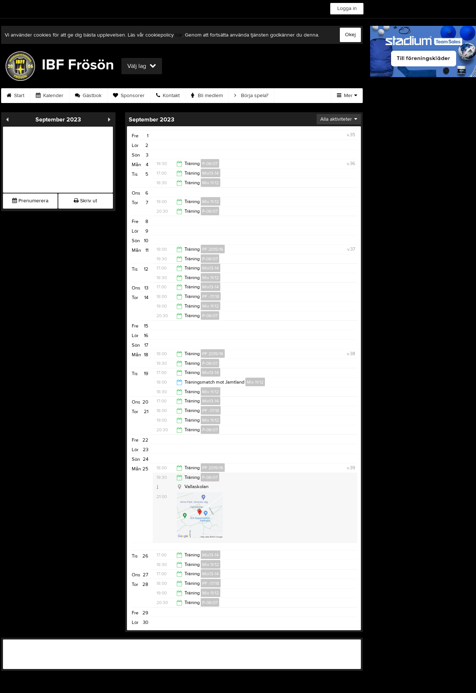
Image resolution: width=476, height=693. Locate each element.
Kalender (49, 95)
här (178, 35)
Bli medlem (207, 95)
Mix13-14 (210, 173)
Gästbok (88, 95)
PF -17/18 (210, 296)
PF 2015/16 (212, 249)
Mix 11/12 (210, 183)
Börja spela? (251, 95)
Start (15, 95)
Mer (347, 95)
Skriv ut (85, 201)
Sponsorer (129, 95)
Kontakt (168, 95)
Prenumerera (30, 201)
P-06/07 (210, 164)
